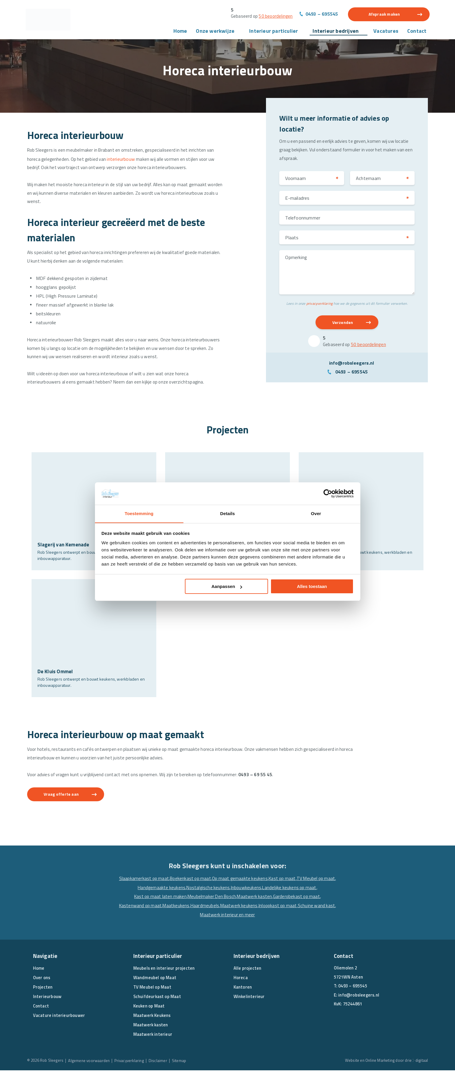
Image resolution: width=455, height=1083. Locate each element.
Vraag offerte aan (65, 807)
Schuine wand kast (219, 926)
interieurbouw (124, 160)
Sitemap (186, 1073)
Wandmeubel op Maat (155, 990)
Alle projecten (248, 980)
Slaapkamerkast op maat (160, 891)
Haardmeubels (268, 918)
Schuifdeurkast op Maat (157, 1009)
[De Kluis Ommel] (94, 648)
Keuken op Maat (149, 1018)
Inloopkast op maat (179, 926)
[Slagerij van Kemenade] (94, 521)
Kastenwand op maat (203, 918)
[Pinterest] (372, 1033)
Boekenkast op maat (209, 891)
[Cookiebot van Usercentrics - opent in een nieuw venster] (328, 493)
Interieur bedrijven (336, 32)
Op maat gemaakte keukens (260, 891)
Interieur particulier (273, 32)
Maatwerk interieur (153, 1046)
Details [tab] (227, 513)
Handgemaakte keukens (208, 900)
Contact (416, 32)
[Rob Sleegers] (52, 20)
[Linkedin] (349, 1033)
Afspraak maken (384, 15)
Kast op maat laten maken (211, 909)
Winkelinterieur (249, 1009)
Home (180, 32)
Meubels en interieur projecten (164, 980)
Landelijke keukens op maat (155, 909)
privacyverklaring (319, 306)
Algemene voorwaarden (92, 1073)
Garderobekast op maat (155, 918)
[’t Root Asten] (361, 521)
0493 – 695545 (321, 14)
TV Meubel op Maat (152, 999)
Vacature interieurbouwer (59, 1028)
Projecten (43, 999)
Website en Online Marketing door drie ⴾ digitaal (384, 1073)
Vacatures (385, 32)
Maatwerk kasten (309, 909)
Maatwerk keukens (304, 918)
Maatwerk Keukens (153, 1028)
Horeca (241, 990)
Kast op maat (304, 891)
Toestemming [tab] (139, 513)
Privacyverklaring (134, 1073)
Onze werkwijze (215, 32)
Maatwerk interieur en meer (268, 926)
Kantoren (243, 999)
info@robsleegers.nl (351, 367)
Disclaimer (164, 1073)
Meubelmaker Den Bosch (264, 909)
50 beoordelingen (274, 16)
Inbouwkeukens (295, 900)
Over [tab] (316, 513)
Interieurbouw (47, 1009)
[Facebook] (338, 1033)
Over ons (42, 990)
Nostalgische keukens (256, 900)
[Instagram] (361, 1033)
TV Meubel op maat (163, 900)
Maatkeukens (239, 918)
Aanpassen (226, 586)
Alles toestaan (312, 586)
